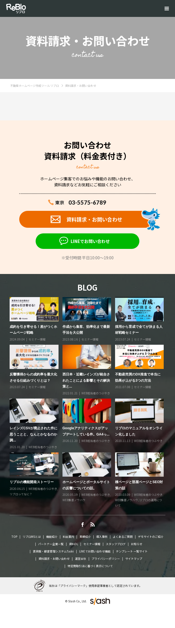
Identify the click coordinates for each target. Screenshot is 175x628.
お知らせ (136, 544)
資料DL (73, 544)
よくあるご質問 (123, 536)
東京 (80, 202)
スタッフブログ (116, 544)
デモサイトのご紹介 (150, 536)
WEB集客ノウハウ (73, 500)
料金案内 (68, 536)
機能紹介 (51, 536)
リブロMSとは (32, 536)
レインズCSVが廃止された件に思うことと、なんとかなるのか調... (33, 434)
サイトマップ (133, 558)
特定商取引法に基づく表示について (90, 566)
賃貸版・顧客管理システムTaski (53, 551)
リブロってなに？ (21, 494)
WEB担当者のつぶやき (95, 393)
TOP (14, 536)
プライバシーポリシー (106, 558)
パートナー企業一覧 (51, 544)
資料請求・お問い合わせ (54, 558)
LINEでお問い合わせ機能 (95, 551)
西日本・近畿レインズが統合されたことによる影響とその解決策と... (86, 380)
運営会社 (80, 558)
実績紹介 (85, 536)
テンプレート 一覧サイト (132, 551)
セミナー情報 (37, 339)
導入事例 (101, 536)
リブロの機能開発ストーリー (32, 482)
